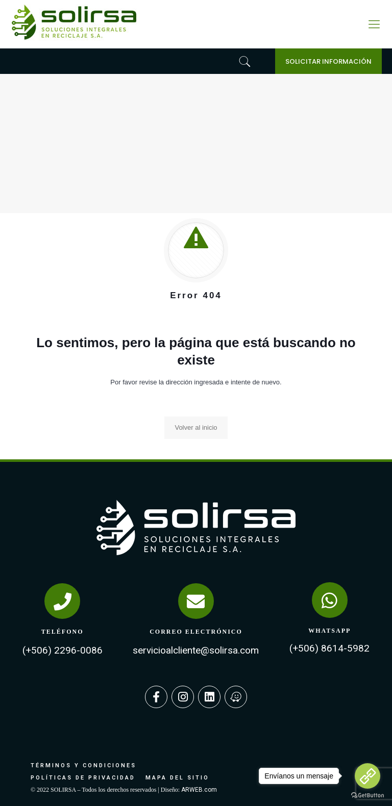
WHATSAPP (329, 630)
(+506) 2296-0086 (62, 650)
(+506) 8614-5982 (329, 648)
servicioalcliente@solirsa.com (196, 650)
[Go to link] (367, 776)
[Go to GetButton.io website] (367, 795)
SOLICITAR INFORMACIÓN (328, 61)
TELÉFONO (62, 631)
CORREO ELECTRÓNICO (196, 631)
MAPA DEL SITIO (177, 777)
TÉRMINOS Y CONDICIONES (83, 765)
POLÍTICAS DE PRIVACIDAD (83, 777)
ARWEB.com (199, 789)
